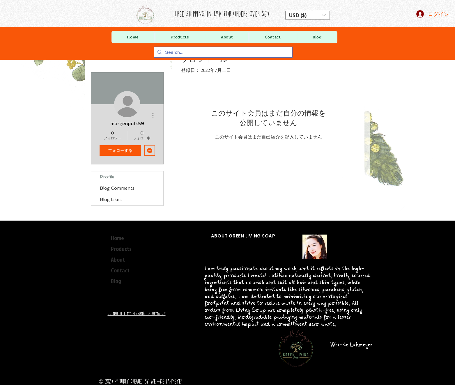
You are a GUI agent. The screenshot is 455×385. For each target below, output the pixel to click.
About (118, 259)
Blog (116, 281)
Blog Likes (111, 199)
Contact (120, 270)
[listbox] (307, 15)
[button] (307, 15)
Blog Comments (117, 188)
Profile (107, 177)
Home (117, 238)
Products (121, 248)
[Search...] (222, 52)
